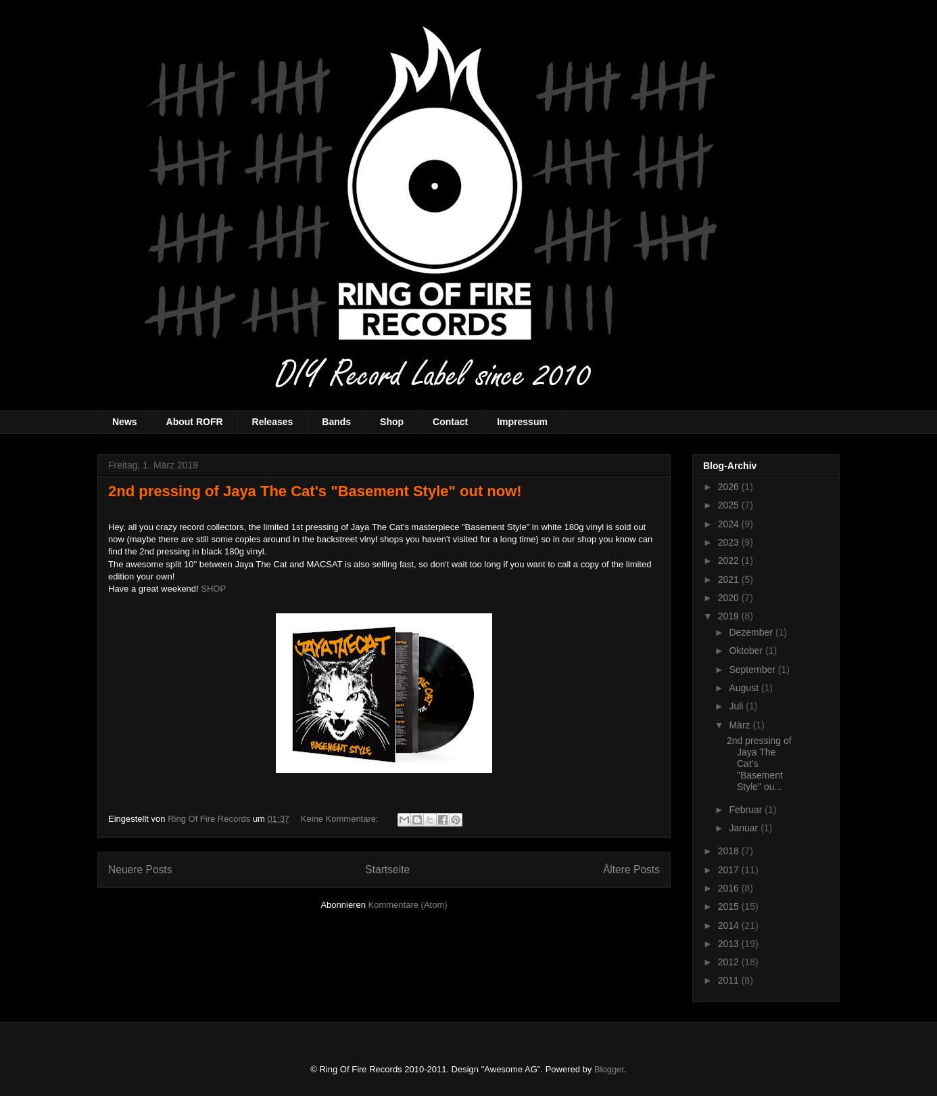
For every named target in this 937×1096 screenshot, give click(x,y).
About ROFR (194, 421)
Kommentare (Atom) (408, 905)
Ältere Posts (631, 869)
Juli (737, 706)
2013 (730, 943)
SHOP (213, 589)
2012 (730, 962)
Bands (336, 421)
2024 (730, 524)
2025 (730, 505)
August (745, 687)
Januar (745, 828)
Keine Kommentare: (341, 819)
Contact (450, 421)
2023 (730, 542)
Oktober (747, 650)
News (124, 421)
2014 (730, 925)
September (753, 669)
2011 (730, 980)
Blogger (609, 1069)
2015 (730, 906)
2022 (730, 560)
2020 (730, 597)
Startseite (387, 869)
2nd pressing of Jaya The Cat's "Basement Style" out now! (315, 491)
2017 (730, 869)
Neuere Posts (140, 869)
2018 (730, 851)
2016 (730, 888)
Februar (747, 809)
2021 (730, 579)
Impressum (522, 421)
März (740, 725)
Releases (272, 421)
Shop (392, 421)
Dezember (752, 632)
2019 (730, 616)
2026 (730, 486)
